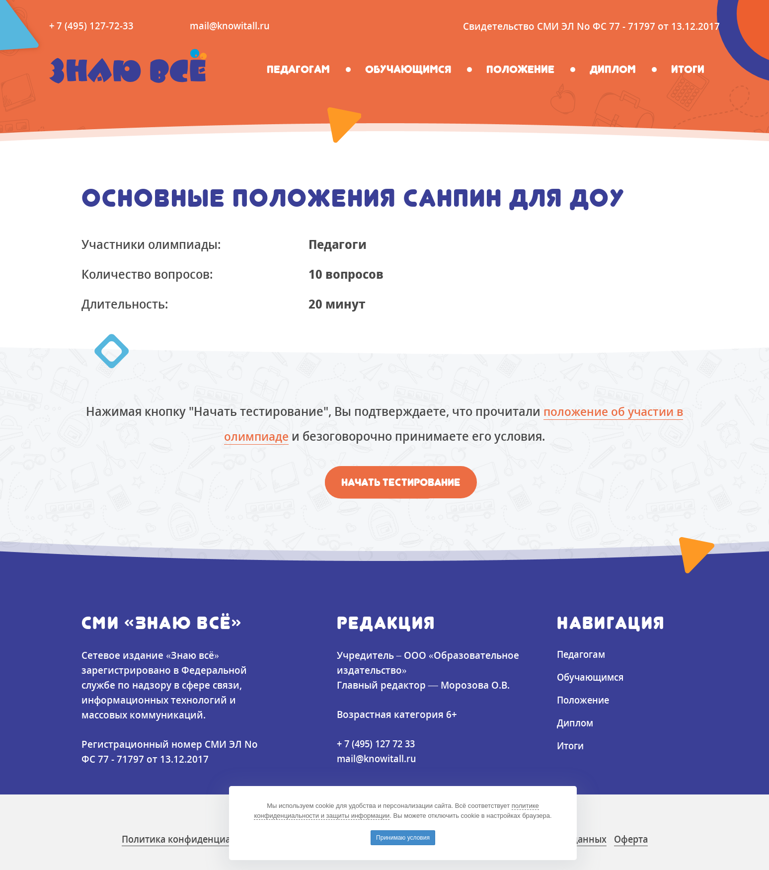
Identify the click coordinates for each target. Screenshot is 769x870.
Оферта (645, 839)
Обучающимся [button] (408, 69)
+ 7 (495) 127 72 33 (379, 743)
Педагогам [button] (298, 69)
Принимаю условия (403, 837)
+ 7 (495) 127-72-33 (91, 25)
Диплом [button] (613, 69)
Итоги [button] (687, 69)
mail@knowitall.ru (231, 25)
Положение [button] (520, 69)
